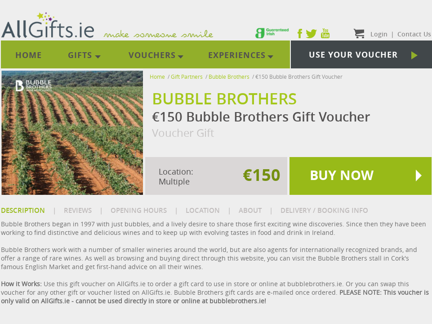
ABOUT (250, 210)
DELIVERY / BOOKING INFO (324, 210)
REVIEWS (78, 210)
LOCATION (203, 210)
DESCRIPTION (23, 210)
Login (378, 34)
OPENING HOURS (139, 210)
